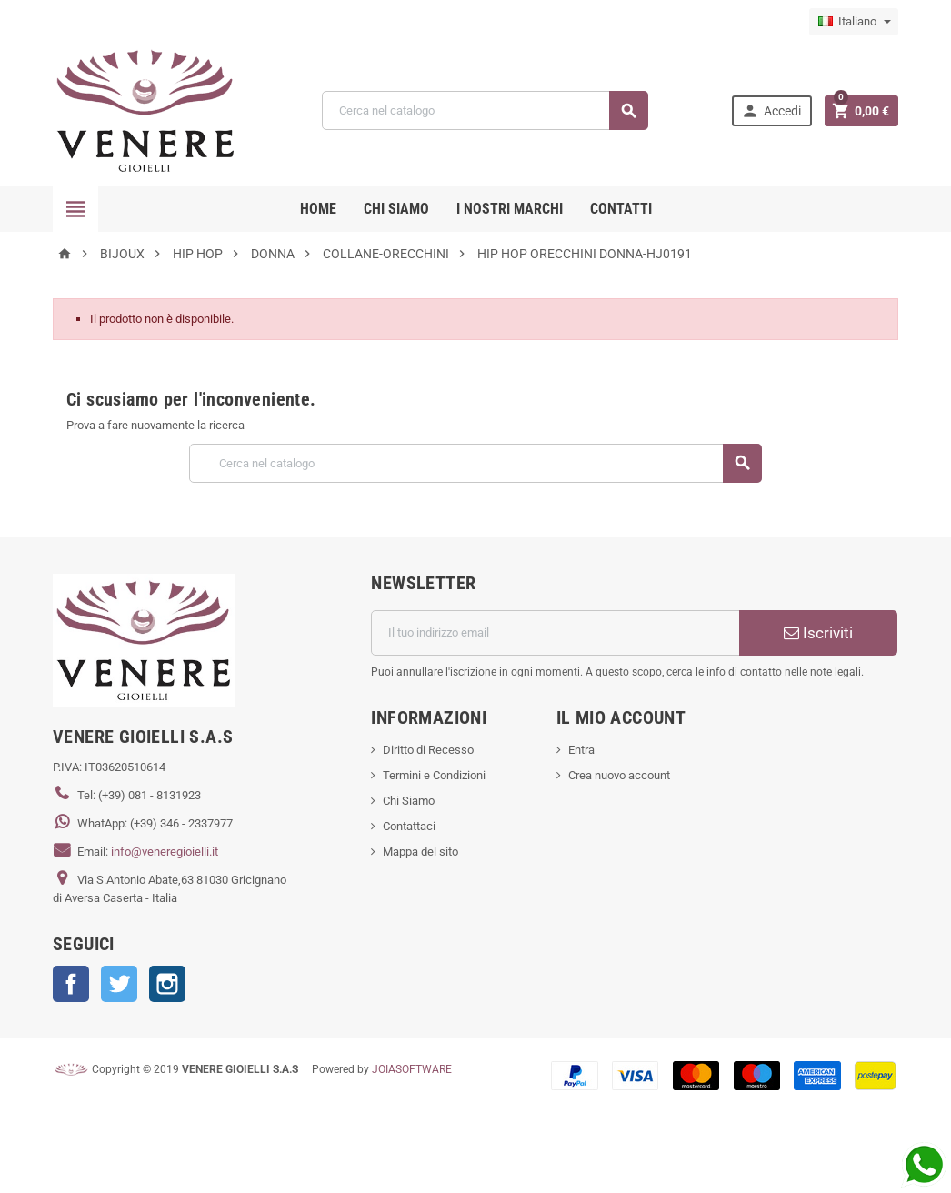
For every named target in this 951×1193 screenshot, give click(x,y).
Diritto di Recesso (428, 750)
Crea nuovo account (619, 775)
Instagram (167, 984)
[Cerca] (485, 110)
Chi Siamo (409, 800)
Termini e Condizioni (434, 775)
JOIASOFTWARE (412, 1069)
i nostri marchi (509, 208)
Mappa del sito (420, 851)
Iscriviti (818, 633)
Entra (581, 750)
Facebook (71, 984)
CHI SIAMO (396, 208)
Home (318, 208)
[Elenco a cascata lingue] (853, 21)
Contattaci (409, 826)
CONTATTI (621, 208)
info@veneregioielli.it (164, 851)
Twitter (119, 984)
